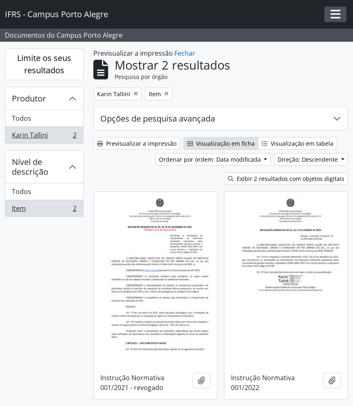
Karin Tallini (44, 136)
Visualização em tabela (297, 143)
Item (44, 210)
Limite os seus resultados (44, 64)
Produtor (29, 98)
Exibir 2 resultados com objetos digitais (286, 179)
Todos (21, 118)
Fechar (184, 53)
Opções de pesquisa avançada (157, 118)
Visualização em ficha (221, 143)
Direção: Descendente (308, 159)
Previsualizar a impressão (136, 143)
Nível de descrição (30, 166)
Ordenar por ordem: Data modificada (210, 159)
